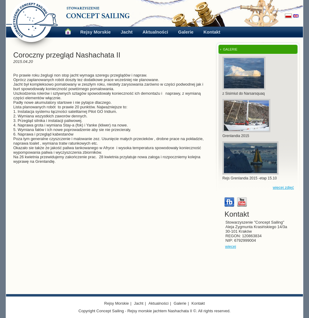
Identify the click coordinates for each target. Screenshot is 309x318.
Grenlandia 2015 (235, 136)
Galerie (185, 31)
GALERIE (230, 49)
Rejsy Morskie (95, 31)
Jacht (126, 31)
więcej (230, 246)
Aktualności (155, 31)
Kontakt (211, 31)
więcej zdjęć (283, 187)
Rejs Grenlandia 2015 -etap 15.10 (249, 178)
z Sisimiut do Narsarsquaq (243, 93)
